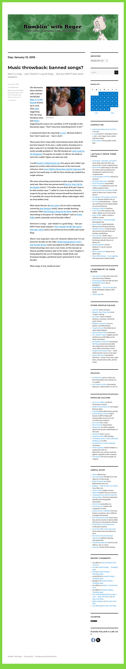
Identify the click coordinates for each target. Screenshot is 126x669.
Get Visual (95, 202)
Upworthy (95, 547)
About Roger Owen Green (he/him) (104, 129)
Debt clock (96, 504)
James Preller (96, 215)
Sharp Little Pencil (98, 355)
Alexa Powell (96, 168)
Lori (93, 567)
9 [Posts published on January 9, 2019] (104, 97)
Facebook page (97, 281)
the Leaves (54, 205)
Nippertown (96, 427)
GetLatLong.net (97, 506)
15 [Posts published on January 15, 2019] (100, 101)
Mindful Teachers (98, 229)
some (36, 109)
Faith (94, 572)
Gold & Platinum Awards (100, 414)
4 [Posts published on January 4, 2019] (112, 94)
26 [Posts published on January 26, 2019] (116, 105)
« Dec (96, 113)
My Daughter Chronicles (100, 342)
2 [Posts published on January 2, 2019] (104, 94)
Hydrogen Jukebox (98, 208)
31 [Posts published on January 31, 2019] (108, 109)
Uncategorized (13, 87)
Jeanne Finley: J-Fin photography (103, 220)
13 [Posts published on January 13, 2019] (92, 101)
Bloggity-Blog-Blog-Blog (101, 312)
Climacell (95, 493)
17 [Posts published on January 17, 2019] (108, 101)
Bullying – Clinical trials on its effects (105, 486)
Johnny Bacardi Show (99, 333)
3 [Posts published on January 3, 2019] (108, 94)
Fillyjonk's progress (99, 323)
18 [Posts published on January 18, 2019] (112, 101)
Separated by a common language (103, 443)
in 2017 (63, 133)
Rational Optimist (98, 245)
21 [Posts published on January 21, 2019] (96, 105)
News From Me (97, 425)
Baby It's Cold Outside (15, 90)
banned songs (13, 92)
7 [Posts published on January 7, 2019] (96, 97)
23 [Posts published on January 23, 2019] (104, 105)
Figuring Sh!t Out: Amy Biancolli (103, 190)
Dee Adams (96, 317)
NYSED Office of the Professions (103, 524)
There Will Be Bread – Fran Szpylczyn (105, 256)
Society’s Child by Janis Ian (48, 163)
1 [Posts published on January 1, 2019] (100, 94)
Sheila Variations (98, 448)
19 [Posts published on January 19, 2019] (116, 101)
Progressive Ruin (98, 436)
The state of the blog (109, 606)
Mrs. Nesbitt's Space (99, 335)
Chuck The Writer (98, 183)
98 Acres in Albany (98, 402)
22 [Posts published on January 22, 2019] (100, 105)
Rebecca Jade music (99, 251)
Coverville (95, 411)
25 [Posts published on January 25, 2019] (112, 105)
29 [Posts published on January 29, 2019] (100, 109)
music (20, 92)
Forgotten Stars (97, 328)
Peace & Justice (97, 236)
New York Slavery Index (100, 518)
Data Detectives (97, 276)
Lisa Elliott (96, 606)
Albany (94, 474)
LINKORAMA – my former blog (103, 287)
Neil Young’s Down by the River (57, 211)
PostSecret (96, 434)
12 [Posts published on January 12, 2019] (116, 97)
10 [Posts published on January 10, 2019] (108, 97)
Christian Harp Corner (100, 181)
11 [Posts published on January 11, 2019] (112, 97)
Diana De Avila (97, 186)
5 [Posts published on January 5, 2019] (116, 94)
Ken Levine (96, 423)
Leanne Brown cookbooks (101, 511)
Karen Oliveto (96, 224)
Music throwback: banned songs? (45, 67)
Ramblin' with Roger (15, 656)
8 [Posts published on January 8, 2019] (100, 97)
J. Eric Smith (96, 211)
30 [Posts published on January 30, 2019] (104, 109)
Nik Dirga (95, 344)
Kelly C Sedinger (97, 601)
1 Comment (12, 100)
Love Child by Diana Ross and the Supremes (63, 169)
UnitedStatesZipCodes (100, 543)
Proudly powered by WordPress (46, 656)
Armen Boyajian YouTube (101, 177)
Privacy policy (97, 141)
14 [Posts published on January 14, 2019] (96, 101)
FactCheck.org (97, 378)
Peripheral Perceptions (100, 351)
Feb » (113, 113)
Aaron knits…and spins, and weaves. (104, 161)
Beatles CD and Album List (101, 407)
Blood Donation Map (99, 481)
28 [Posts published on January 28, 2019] (96, 109)
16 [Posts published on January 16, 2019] (104, 101)
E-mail (94, 134)
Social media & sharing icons (50, 667)
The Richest (96, 457)
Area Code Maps (97, 477)
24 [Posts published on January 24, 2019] (108, 105)
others (36, 121)
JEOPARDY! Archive (99, 283)
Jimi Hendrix (45, 208)
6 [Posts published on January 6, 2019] (92, 97)
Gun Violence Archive (99, 384)
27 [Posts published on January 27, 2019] (93, 109)
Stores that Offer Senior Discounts (104, 529)
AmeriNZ (95, 310)
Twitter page (96, 294)
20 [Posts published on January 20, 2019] (93, 105)
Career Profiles (97, 490)
